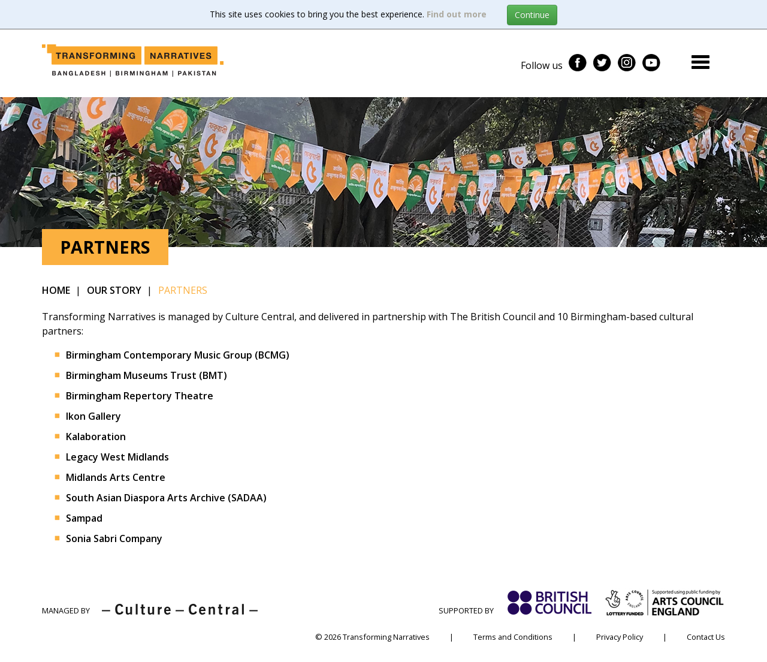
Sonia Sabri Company (114, 538)
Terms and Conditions (512, 636)
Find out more (457, 14)
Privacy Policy (619, 636)
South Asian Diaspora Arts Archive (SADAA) (166, 497)
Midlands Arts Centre (115, 477)
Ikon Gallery (93, 416)
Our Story (114, 290)
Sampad (84, 518)
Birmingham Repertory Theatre (139, 395)
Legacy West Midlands (117, 457)
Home (56, 290)
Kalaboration (96, 436)
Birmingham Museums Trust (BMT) (146, 375)
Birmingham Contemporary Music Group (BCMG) (177, 355)
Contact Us (706, 636)
